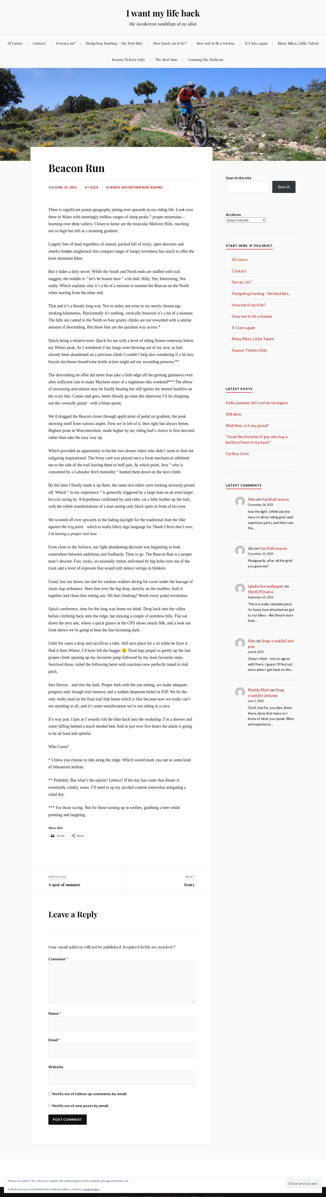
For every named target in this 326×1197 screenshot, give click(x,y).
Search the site (238, 178)
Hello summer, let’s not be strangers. (257, 402)
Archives (233, 214)
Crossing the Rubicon (205, 59)
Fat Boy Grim (237, 453)
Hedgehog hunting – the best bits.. (114, 43)
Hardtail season (275, 499)
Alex (94, 187)
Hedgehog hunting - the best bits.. (261, 293)
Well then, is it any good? (247, 425)
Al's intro (240, 259)
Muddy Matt (259, 689)
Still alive (233, 414)
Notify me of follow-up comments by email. (89, 1095)
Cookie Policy (91, 1189)
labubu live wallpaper (266, 586)
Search (284, 186)
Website (55, 1068)
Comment (58, 959)
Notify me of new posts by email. (80, 1106)
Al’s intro (15, 43)
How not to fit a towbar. (216, 43)
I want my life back (163, 13)
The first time (166, 59)
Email (54, 1041)
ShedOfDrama (260, 591)
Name (54, 1014)
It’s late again (256, 43)
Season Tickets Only (128, 59)
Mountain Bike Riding (142, 187)
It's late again (243, 327)
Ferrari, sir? (66, 43)
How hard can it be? (169, 43)
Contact (39, 43)
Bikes (115, 187)
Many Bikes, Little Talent (298, 43)
